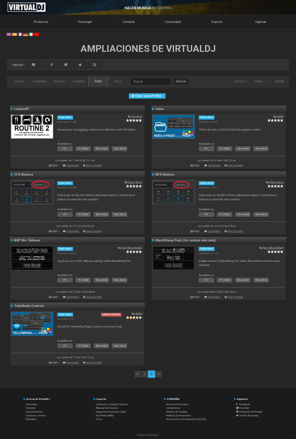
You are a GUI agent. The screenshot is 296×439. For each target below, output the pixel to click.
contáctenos (173, 407)
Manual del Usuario (107, 407)
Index (160, 109)
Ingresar (260, 21)
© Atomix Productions (148, 435)
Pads (98, 81)
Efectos (59, 81)
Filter (260, 81)
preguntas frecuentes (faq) (111, 411)
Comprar (129, 21)
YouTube (242, 407)
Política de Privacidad (178, 415)
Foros (99, 419)
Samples (79, 81)
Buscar (181, 81)
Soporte (217, 21)
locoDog (137, 116)
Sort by (240, 81)
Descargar (85, 21)
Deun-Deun (135, 182)
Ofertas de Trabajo (176, 411)
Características (34, 411)
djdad (280, 116)
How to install (94, 165)
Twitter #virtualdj (247, 415)
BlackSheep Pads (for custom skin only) (186, 240)
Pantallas (31, 419)
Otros (118, 81)
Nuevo (19, 81)
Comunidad (173, 21)
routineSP (21, 109)
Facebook (243, 404)
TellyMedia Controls (29, 306)
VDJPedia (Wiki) (105, 415)
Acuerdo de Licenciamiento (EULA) (186, 419)
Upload (279, 81)
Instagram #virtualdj (249, 411)
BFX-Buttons (165, 174)
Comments (72, 165)
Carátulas (39, 81)
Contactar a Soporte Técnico (112, 404)
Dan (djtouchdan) (132, 247)
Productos (41, 21)
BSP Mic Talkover (27, 240)
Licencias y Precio (36, 415)
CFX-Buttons (23, 174)
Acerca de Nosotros (177, 404)
